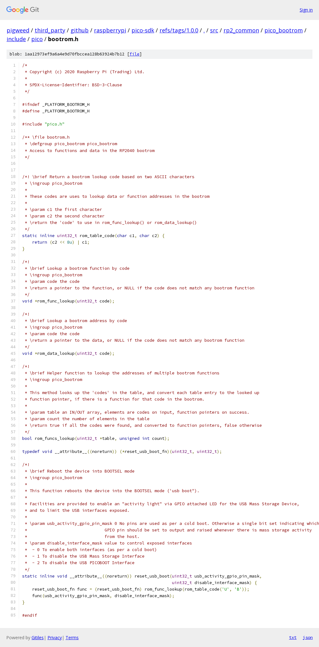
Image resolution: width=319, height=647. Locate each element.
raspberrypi (110, 30)
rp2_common (241, 30)
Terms (72, 637)
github (80, 30)
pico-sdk (142, 30)
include (16, 39)
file (135, 54)
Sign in (306, 10)
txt (293, 637)
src (214, 30)
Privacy (54, 637)
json (308, 637)
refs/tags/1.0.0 (179, 30)
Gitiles (38, 637)
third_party (50, 30)
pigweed (18, 30)
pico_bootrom (283, 30)
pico (37, 39)
